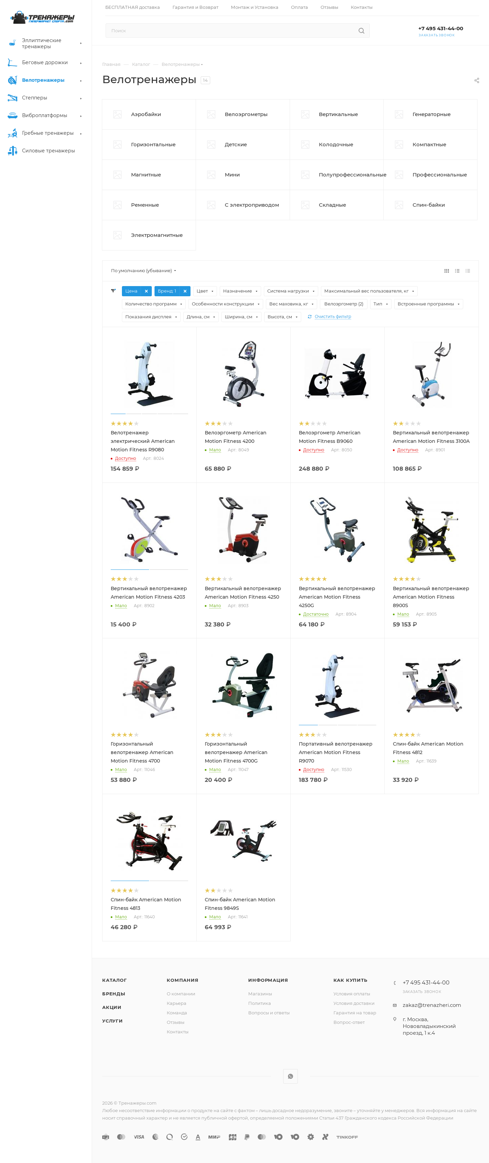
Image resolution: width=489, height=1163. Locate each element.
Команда (177, 1012)
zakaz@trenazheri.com (432, 1005)
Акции (112, 1007)
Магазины (260, 993)
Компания (182, 980)
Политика (259, 1003)
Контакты (177, 1031)
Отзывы (175, 1022)
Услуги (112, 1021)
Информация (268, 980)
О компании (181, 993)
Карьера (176, 1003)
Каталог (114, 980)
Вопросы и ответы (269, 1012)
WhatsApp (290, 1076)
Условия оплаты (351, 993)
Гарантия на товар (354, 1012)
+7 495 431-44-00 (440, 28)
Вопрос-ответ (349, 1022)
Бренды (113, 993)
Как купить (350, 980)
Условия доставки (354, 1003)
